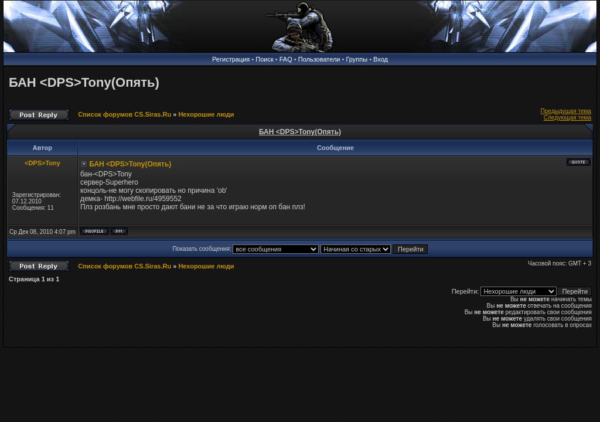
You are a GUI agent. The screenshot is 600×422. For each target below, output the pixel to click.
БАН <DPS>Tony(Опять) (84, 82)
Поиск (264, 59)
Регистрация (231, 59)
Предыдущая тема (566, 111)
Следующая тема (567, 117)
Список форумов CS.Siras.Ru (124, 114)
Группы (356, 59)
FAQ (285, 59)
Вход (380, 59)
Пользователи (319, 59)
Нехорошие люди (206, 114)
